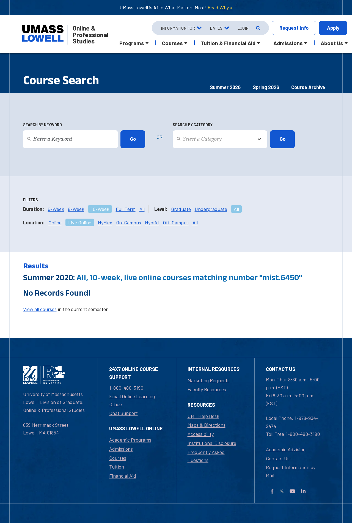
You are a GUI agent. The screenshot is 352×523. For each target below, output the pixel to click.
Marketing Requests (209, 380)
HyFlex (105, 222)
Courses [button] (172, 42)
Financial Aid (122, 476)
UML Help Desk (203, 416)
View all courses (40, 309)
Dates (216, 28)
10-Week (100, 209)
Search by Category (193, 124)
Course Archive (308, 87)
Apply (333, 28)
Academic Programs (130, 440)
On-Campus (128, 222)
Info (294, 28)
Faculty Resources (207, 389)
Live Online (79, 222)
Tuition (116, 467)
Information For (178, 28)
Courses (117, 458)
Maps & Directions (207, 425)
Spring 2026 (266, 87)
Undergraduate (211, 209)
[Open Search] (257, 28)
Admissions (121, 449)
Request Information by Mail (290, 471)
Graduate (181, 209)
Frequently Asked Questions (206, 456)
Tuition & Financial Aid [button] (228, 42)
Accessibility (201, 434)
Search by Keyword (42, 124)
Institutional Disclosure (212, 443)
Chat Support (123, 413)
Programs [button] (131, 42)
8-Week (76, 209)
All (142, 209)
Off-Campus (176, 222)
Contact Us (278, 458)
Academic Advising (286, 449)
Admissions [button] (288, 42)
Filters (30, 199)
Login (243, 28)
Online (55, 222)
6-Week (56, 209)
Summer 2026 (225, 87)
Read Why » (220, 7)
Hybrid (152, 222)
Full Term (126, 209)
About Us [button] (332, 42)
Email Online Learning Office (132, 400)
